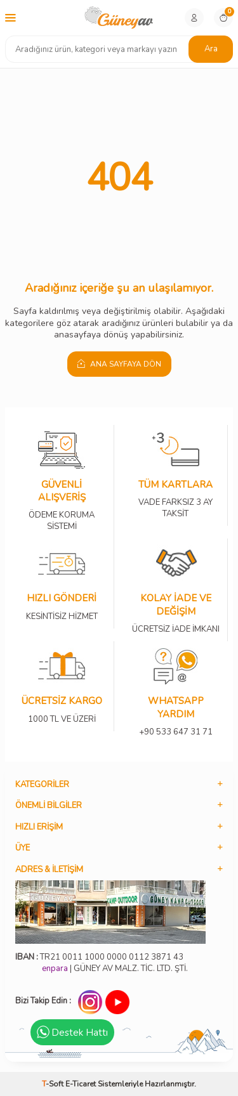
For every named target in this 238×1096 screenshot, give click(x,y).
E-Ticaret (80, 1084)
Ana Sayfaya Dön (119, 364)
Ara (211, 49)
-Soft (53, 1084)
